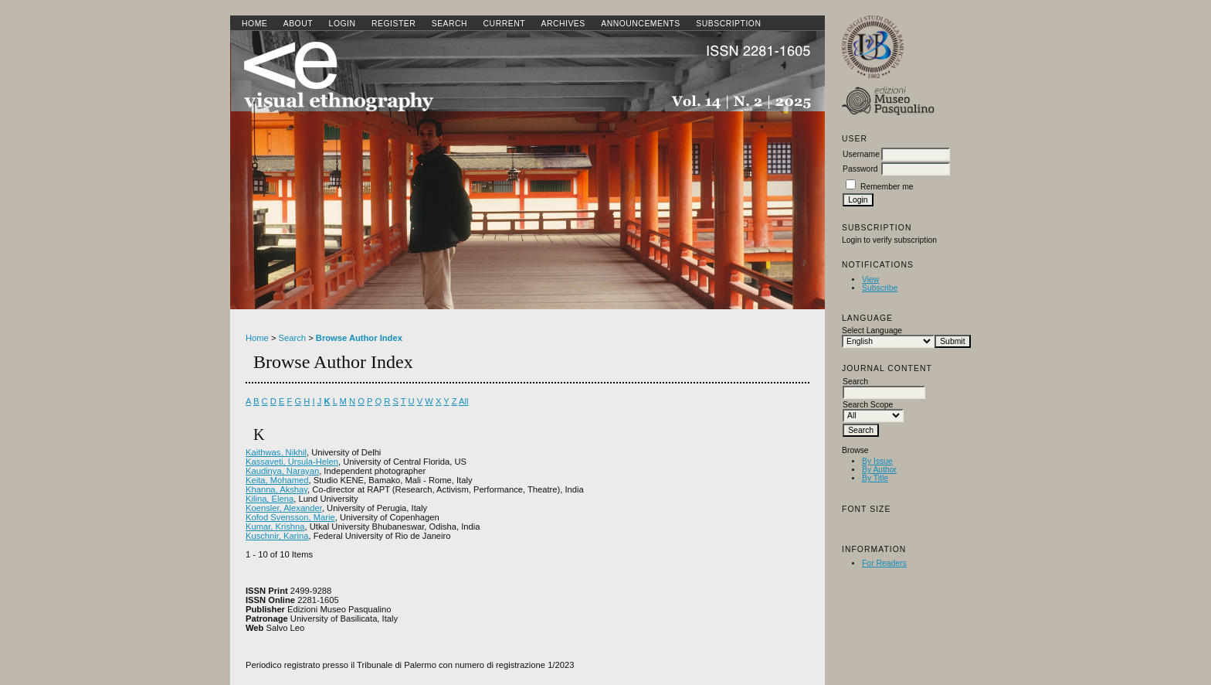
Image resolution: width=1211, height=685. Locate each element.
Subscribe (879, 288)
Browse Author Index (359, 337)
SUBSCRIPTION (728, 23)
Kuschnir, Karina (277, 535)
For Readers (884, 563)
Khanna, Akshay (276, 489)
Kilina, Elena (269, 498)
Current (504, 23)
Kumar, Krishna (275, 526)
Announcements (640, 23)
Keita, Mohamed (277, 480)
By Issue (877, 461)
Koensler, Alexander (284, 508)
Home (254, 23)
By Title (875, 478)
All (463, 401)
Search (449, 23)
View (870, 279)
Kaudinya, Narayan (282, 470)
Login (342, 23)
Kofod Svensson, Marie (290, 517)
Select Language (872, 330)
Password (860, 169)
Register (393, 23)
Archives (563, 23)
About (298, 23)
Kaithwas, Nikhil (276, 452)
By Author (879, 469)
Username (861, 154)
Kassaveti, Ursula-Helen (292, 461)
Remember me (887, 186)
